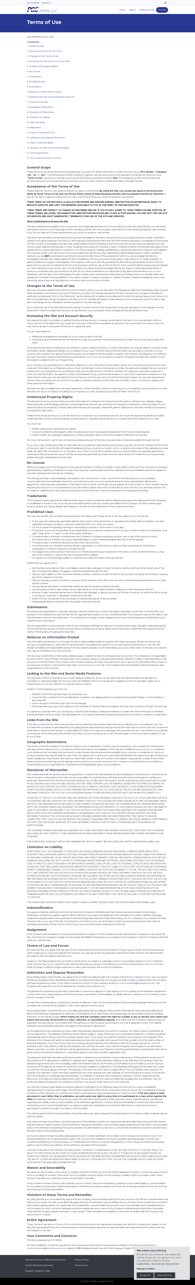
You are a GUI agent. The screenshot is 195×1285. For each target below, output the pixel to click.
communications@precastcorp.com (137, 983)
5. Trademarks (34, 76)
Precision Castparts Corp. (101, 1281)
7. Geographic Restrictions (40, 107)
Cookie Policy (143, 1263)
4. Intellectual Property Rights (42, 66)
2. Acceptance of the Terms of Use (44, 51)
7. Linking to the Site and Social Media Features (50, 97)
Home (122, 10)
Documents (33, 3)
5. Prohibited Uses (36, 81)
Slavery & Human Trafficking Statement (45, 1260)
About (132, 10)
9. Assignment (34, 127)
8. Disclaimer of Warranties (40, 112)
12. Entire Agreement (37, 153)
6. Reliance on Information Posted (44, 92)
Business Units (147, 10)
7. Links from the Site (37, 102)
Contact (162, 10)
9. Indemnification (36, 122)
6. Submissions (34, 87)
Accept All (145, 1275)
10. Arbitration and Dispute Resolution (46, 137)
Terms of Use (81, 1265)
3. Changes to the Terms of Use (42, 56)
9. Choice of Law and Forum (41, 132)
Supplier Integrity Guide (37, 1271)
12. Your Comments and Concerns (44, 158)
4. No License (33, 71)
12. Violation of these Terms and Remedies (48, 148)
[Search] (166, 3)
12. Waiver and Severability (40, 143)
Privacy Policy (97, 357)
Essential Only (165, 1275)
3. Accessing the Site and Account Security (48, 61)
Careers (46, 3)
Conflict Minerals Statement (39, 1265)
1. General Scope (35, 46)
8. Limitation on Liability (38, 117)
